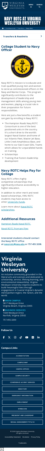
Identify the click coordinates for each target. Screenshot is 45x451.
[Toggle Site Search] (39, 6)
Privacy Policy (35, 437)
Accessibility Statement (13, 437)
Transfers (20, 28)
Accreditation (22, 356)
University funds (16, 201)
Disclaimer (25, 437)
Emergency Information (22, 395)
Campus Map (22, 362)
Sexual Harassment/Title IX (22, 422)
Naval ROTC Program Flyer (15, 228)
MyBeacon (22, 409)
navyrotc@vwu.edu (14, 244)
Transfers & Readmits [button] (21, 37)
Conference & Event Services (22, 382)
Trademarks (22, 443)
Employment (22, 402)
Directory (22, 389)
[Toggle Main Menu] (31, 6)
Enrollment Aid (10, 28)
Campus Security (22, 376)
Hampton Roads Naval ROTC (16, 223)
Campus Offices (22, 369)
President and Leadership (23, 415)
